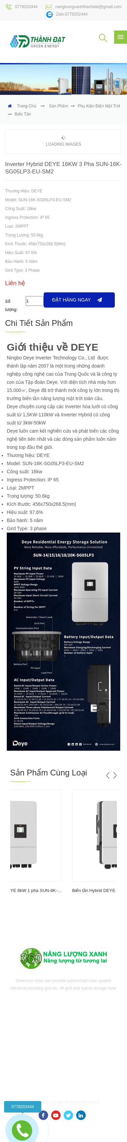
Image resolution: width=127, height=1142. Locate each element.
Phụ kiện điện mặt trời (99, 106)
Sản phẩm (58, 106)
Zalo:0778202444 (66, 14)
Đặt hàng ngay (77, 300)
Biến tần (23, 114)
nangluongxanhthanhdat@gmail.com (83, 6)
